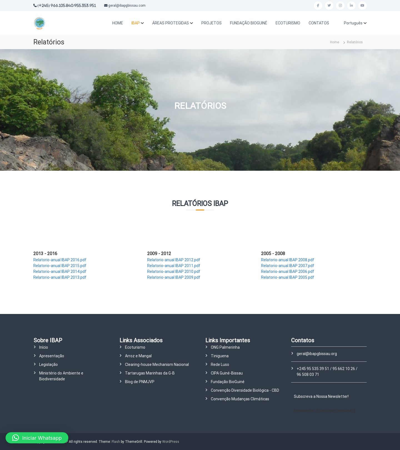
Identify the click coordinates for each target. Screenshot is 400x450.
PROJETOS (211, 23)
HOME (117, 23)
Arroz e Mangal (138, 356)
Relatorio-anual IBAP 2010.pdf (173, 271)
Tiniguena (220, 356)
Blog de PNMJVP (139, 381)
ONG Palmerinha (225, 347)
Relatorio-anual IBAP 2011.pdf (173, 265)
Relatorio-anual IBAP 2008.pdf (287, 260)
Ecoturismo (135, 347)
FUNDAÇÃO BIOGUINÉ (248, 23)
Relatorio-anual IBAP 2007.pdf (287, 265)
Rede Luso (220, 364)
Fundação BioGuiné (227, 381)
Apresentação (51, 356)
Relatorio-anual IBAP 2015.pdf (59, 265)
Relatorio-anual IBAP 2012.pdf (173, 260)
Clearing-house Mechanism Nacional (157, 364)
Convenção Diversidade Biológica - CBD (245, 390)
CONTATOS (319, 23)
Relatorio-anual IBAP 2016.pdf (59, 260)
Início (43, 347)
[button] (37, 437)
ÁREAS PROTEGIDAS (170, 23)
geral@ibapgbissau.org (317, 353)
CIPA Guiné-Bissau (227, 373)
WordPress (170, 442)
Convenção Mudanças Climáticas (240, 399)
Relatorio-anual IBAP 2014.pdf (59, 271)
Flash (116, 442)
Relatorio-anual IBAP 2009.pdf (173, 277)
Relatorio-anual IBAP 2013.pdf (59, 277)
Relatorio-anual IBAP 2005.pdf (287, 277)
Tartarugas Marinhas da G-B (150, 373)
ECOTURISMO (288, 23)
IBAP (135, 23)
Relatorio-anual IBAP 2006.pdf (287, 271)
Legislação (48, 364)
